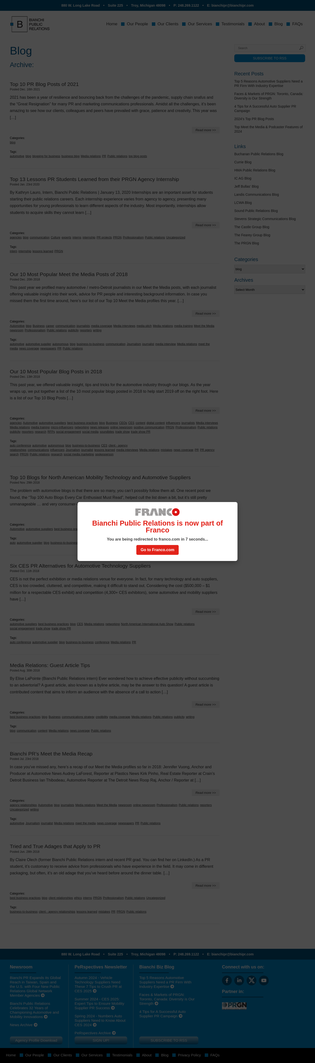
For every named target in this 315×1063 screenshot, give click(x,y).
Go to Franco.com (157, 550)
